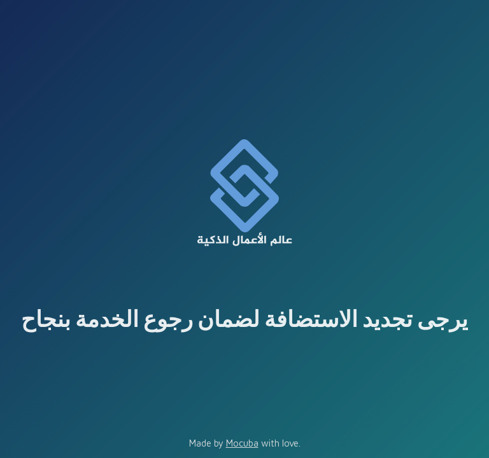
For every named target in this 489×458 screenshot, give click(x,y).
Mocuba (242, 443)
